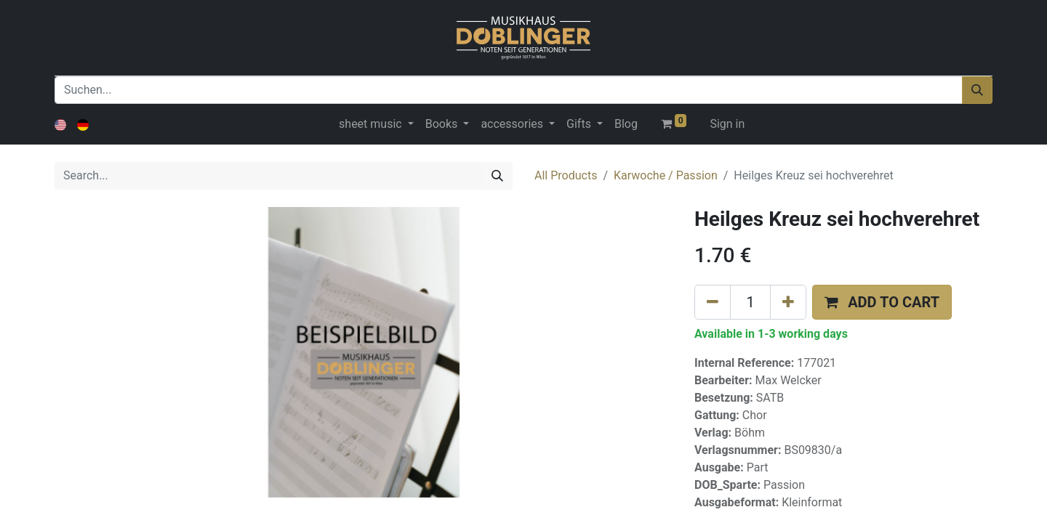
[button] (882, 302)
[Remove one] (712, 302)
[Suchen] (977, 90)
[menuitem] (626, 124)
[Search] (497, 176)
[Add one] (788, 302)
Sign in (727, 124)
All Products (565, 175)
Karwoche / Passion (666, 175)
